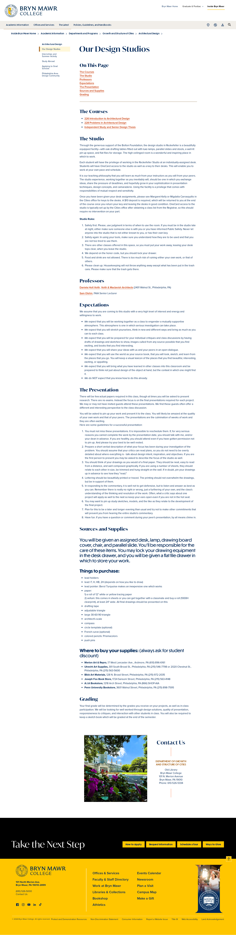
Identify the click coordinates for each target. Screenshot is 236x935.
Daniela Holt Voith (90, 287)
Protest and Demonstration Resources (69, 919)
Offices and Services (43, 24)
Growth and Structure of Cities (118, 33)
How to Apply (134, 844)
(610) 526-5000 (24, 891)
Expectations (87, 83)
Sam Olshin (86, 293)
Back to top (228, 858)
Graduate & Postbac (191, 6)
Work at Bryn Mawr (107, 885)
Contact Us (21, 894)
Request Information (161, 844)
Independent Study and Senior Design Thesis (110, 127)
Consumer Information (132, 919)
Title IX (175, 919)
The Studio (86, 76)
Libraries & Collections (109, 892)
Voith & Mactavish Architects (117, 287)
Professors (86, 79)
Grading (84, 94)
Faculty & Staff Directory (111, 879)
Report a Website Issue (157, 919)
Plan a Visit (145, 885)
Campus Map (147, 892)
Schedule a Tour (189, 844)
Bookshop (100, 898)
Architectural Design (149, 33)
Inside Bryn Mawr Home (23, 33)
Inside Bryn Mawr (215, 6)
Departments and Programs (83, 33)
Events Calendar (149, 873)
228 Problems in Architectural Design (105, 123)
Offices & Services (106, 873)
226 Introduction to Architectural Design (107, 118)
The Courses (87, 72)
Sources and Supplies (92, 91)
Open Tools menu (215, 25)
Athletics (99, 904)
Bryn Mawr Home (170, 6)
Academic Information (17, 24)
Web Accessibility (190, 919)
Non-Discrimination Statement (104, 919)
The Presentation (89, 87)
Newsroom (145, 879)
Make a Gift (145, 898)
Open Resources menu (222, 25)
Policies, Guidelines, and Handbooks (91, 24)
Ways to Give (213, 844)
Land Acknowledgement (213, 919)
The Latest (63, 24)
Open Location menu (208, 25)
